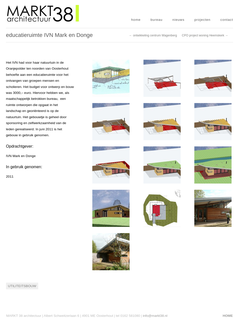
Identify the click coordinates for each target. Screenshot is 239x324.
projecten (202, 20)
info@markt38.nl (155, 316)
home (136, 20)
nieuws (178, 20)
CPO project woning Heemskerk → (205, 35)
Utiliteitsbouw (22, 286)
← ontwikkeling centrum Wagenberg (153, 35)
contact (226, 20)
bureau (157, 20)
